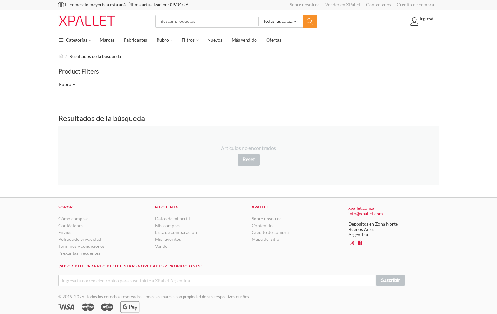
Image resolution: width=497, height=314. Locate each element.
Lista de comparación (176, 232)
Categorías (74, 39)
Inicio (60, 56)
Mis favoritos (168, 239)
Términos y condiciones (81, 246)
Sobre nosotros (305, 4)
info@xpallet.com (365, 213)
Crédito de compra (415, 4)
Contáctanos (70, 225)
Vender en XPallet (342, 4)
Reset (248, 159)
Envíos (64, 232)
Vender (162, 246)
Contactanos (378, 4)
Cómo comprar (73, 218)
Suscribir (390, 280)
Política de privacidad (79, 239)
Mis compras (167, 225)
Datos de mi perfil (172, 218)
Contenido (262, 225)
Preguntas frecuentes (79, 253)
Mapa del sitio (265, 239)
